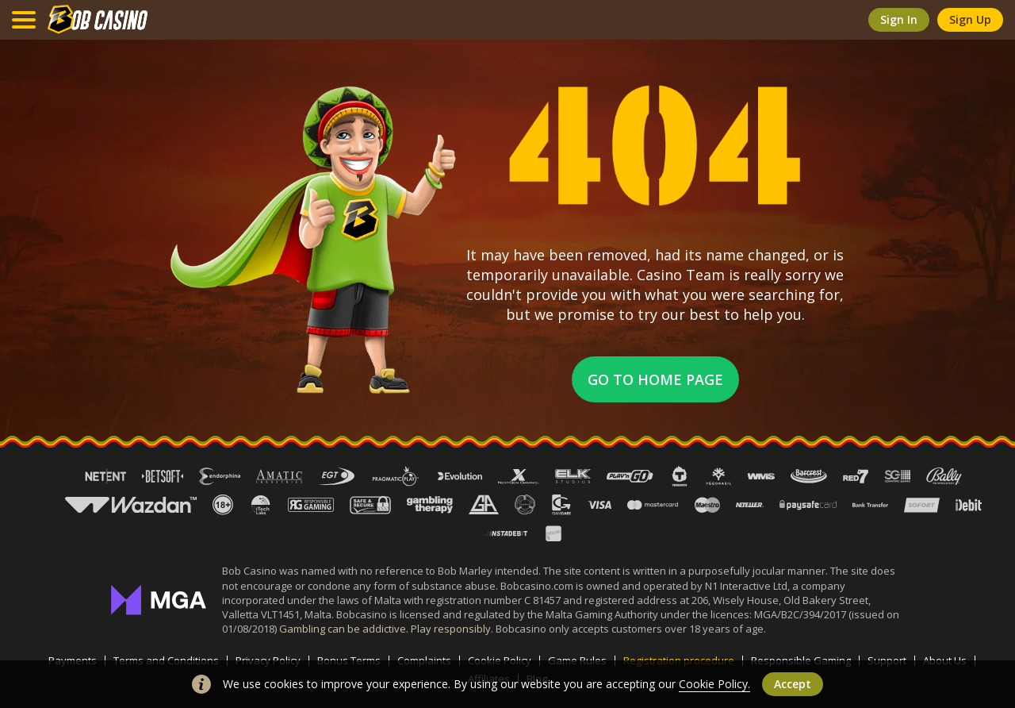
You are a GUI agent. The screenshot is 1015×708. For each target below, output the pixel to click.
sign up (970, 19)
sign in (898, 19)
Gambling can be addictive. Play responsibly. (387, 628)
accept (792, 683)
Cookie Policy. (714, 683)
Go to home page (655, 379)
